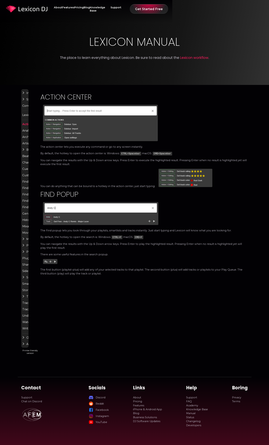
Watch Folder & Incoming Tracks (51, 325)
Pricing (135, 9)
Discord (100, 397)
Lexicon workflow (194, 57)
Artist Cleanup (39, 147)
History (34, 223)
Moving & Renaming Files (46, 236)
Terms (236, 401)
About (102, 9)
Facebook (102, 409)
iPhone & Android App (147, 409)
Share (33, 268)
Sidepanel (36, 274)
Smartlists (36, 287)
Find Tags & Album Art (44, 204)
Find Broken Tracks (42, 185)
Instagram (102, 416)
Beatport (36, 159)
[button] (31, 96)
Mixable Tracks (39, 230)
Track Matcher (39, 313)
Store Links (37, 293)
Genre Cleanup (39, 217)
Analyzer (35, 134)
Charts (34, 166)
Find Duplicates (40, 191)
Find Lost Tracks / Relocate (47, 198)
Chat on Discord (31, 401)
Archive (34, 140)
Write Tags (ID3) (40, 332)
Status (190, 417)
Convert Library (40, 109)
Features (118, 9)
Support (192, 9)
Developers (193, 425)
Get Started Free (229, 9)
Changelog (193, 421)
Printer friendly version (52, 358)
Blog (149, 9)
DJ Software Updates (146, 421)
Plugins (34, 261)
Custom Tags (38, 178)
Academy (192, 405)
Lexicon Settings (40, 118)
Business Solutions (145, 417)
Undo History (38, 319)
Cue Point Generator (43, 172)
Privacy (236, 397)
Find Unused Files (41, 210)
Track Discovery (40, 306)
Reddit (100, 403)
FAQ (189, 401)
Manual (191, 413)
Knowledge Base (169, 9)
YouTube (101, 422)
